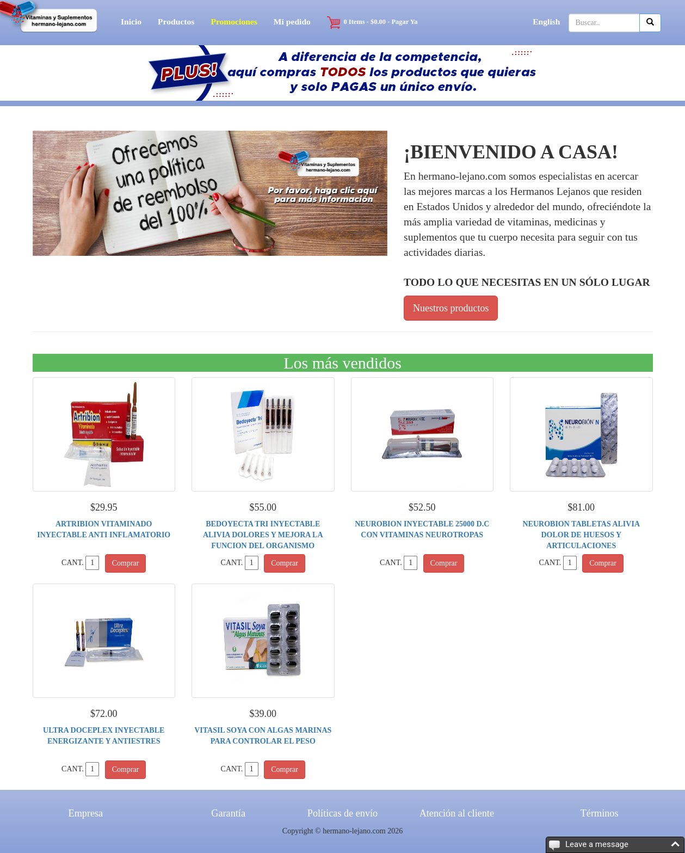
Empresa (86, 813)
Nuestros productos (451, 308)
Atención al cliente (456, 813)
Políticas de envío (342, 813)
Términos (600, 813)
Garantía (228, 813)
